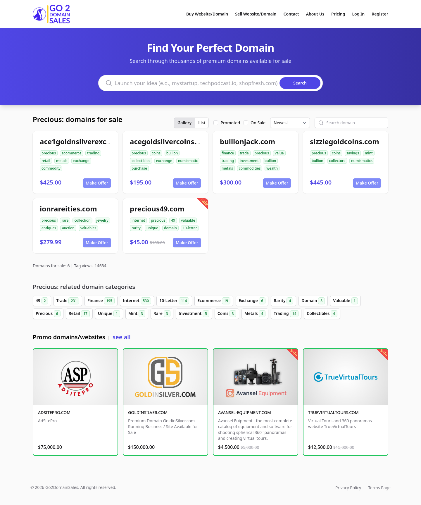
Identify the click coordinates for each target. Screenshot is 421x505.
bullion (172, 153)
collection (82, 220)
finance (228, 153)
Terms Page (379, 487)
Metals (254, 313)
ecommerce (71, 153)
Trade (67, 300)
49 (173, 220)
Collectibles (322, 313)
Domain (313, 300)
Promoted (230, 122)
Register (380, 14)
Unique (109, 313)
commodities (250, 168)
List (201, 122)
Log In (358, 14)
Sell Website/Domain (255, 14)
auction (68, 227)
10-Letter (174, 300)
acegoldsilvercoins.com (170, 141)
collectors (337, 160)
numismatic (188, 160)
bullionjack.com (247, 141)
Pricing (338, 14)
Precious (48, 313)
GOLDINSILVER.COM (148, 412)
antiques (49, 227)
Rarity (283, 300)
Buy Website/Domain (207, 14)
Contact (291, 14)
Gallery (184, 122)
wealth (272, 168)
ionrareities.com (68, 208)
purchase (139, 168)
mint (369, 153)
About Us (315, 14)
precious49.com (157, 208)
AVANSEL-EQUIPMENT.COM (244, 412)
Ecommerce (213, 300)
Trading (286, 313)
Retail (79, 313)
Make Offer (97, 183)
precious (49, 153)
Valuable (345, 300)
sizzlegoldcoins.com (344, 141)
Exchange (252, 300)
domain (170, 227)
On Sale (258, 122)
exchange (81, 160)
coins (156, 153)
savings (352, 153)
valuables (88, 227)
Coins (227, 313)
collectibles (141, 160)
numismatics (361, 160)
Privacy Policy (348, 487)
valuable (188, 220)
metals (62, 160)
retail (46, 160)
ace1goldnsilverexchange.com (92, 141)
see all (121, 337)
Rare (161, 313)
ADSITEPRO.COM (54, 412)
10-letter (190, 227)
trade (244, 153)
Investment (194, 313)
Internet (137, 300)
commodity (51, 168)
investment (249, 160)
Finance (101, 300)
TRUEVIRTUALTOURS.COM (333, 412)
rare (65, 220)
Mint (136, 313)
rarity (136, 227)
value (279, 153)
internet (138, 220)
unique (152, 227)
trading (93, 153)
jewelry (102, 220)
